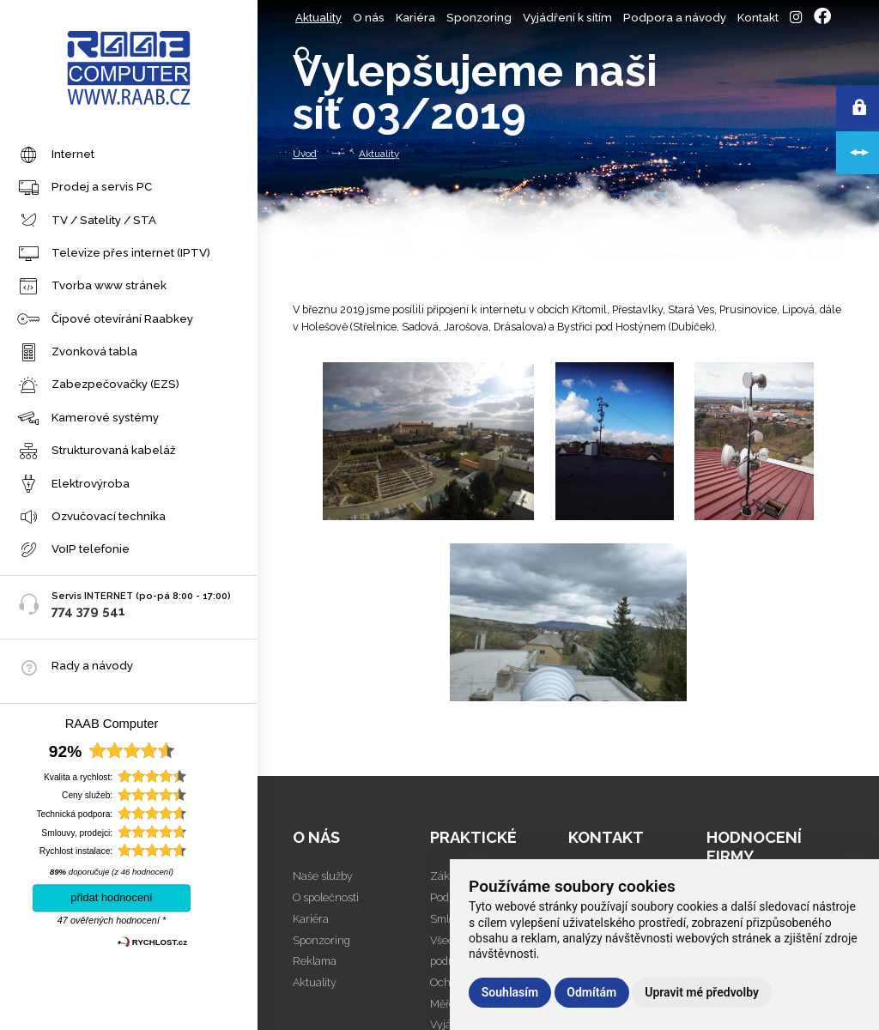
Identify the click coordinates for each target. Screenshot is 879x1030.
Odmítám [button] (591, 992)
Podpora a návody (674, 17)
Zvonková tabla (77, 353)
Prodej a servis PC (84, 188)
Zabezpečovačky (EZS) (98, 385)
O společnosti (326, 897)
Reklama (314, 960)
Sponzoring (479, 17)
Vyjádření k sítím (567, 17)
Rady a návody (92, 665)
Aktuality (318, 17)
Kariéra (415, 17)
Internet (55, 155)
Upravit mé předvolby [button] (702, 992)
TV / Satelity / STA (86, 221)
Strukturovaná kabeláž (96, 452)
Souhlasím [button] (510, 992)
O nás (369, 17)
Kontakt (758, 17)
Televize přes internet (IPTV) (113, 254)
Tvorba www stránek (92, 287)
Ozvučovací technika (91, 518)
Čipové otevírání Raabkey (105, 319)
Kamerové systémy (88, 419)
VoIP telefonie (73, 550)
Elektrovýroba (73, 484)
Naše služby (323, 875)
